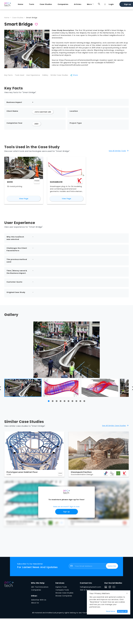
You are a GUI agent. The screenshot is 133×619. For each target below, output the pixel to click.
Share (80, 76)
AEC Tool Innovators (39, 589)
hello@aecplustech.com (90, 589)
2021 (36, 125)
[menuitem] (21, 4)
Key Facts (8, 76)
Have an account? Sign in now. (66, 508)
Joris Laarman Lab (42, 113)
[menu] (72, 4)
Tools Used (20, 76)
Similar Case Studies (64, 76)
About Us (35, 604)
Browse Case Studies (64, 594)
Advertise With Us (38, 601)
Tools (31, 4)
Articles (77, 4)
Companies (63, 4)
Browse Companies (64, 597)
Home (20, 4)
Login (111, 4)
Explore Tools (61, 589)
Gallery (49, 76)
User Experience (35, 76)
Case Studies (46, 4)
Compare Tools (62, 591)
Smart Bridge (31, 17)
